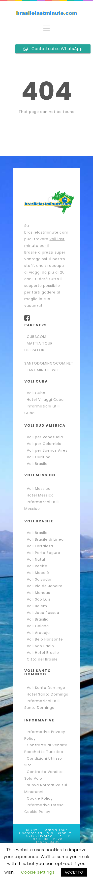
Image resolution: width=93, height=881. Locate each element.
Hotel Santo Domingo (47, 694)
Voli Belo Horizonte (45, 639)
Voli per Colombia (44, 443)
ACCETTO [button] (74, 872)
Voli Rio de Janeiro (44, 586)
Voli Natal (36, 559)
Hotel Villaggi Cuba (45, 399)
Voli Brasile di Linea (45, 539)
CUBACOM (36, 336)
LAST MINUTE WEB (43, 369)
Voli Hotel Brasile (43, 652)
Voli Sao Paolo (40, 645)
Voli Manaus (38, 592)
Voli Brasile (37, 463)
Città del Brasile (42, 659)
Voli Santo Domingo (46, 687)
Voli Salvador (39, 579)
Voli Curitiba (39, 457)
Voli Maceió (38, 572)
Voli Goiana (38, 626)
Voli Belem (37, 606)
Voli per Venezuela (45, 437)
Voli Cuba (36, 392)
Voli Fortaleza (40, 546)
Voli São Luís (39, 599)
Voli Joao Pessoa (43, 612)
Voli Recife (37, 566)
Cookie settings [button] (38, 872)
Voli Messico (39, 488)
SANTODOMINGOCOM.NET (48, 363)
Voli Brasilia (38, 619)
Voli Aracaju (38, 632)
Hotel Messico (40, 495)
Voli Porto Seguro (43, 552)
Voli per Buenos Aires (47, 450)
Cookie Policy (40, 798)
